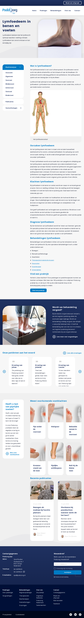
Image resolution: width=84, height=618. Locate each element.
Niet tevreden (58, 600)
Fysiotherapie (36, 267)
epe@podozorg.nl (20, 575)
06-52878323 (18, 569)
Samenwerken (41, 605)
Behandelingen (55, 10)
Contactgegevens (59, 592)
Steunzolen (35, 263)
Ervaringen (23, 605)
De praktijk (40, 592)
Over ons (68, 10)
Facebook (56, 604)
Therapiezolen (24, 596)
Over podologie (8, 592)
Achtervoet (10, 88)
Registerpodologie (25, 592)
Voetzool (9, 91)
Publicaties (10, 102)
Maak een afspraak (72, 3)
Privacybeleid (7, 615)
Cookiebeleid (20, 615)
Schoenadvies (36, 270)
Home (34, 10)
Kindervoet (9, 95)
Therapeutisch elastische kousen (43, 260)
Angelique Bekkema (39, 597)
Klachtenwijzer (11, 67)
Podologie (43, 10)
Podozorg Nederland (39, 602)
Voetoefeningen (11, 108)
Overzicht (9, 73)
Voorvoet (9, 80)
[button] (21, 67)
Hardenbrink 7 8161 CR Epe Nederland (18, 564)
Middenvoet (10, 84)
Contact (77, 10)
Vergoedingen (7, 596)
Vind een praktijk (38, 290)
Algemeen (9, 76)
